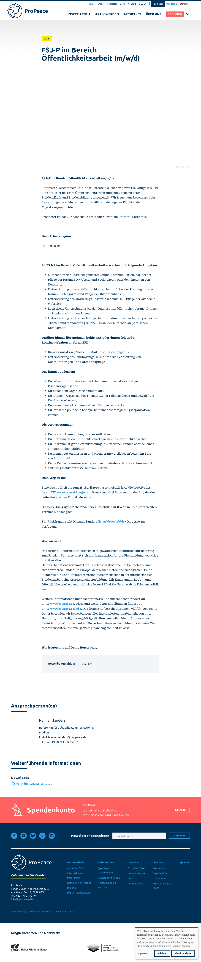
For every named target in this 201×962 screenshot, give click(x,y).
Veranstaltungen (137, 873)
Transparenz (159, 878)
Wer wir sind (159, 868)
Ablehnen (162, 953)
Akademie (171, 4)
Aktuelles (132, 14)
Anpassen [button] (142, 953)
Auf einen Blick (75, 868)
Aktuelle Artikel (136, 868)
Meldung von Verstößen (39, 911)
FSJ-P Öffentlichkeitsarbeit (34, 784)
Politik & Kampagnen (79, 892)
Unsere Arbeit (78, 14)
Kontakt (132, 4)
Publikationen (135, 883)
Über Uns (153, 14)
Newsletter (111, 4)
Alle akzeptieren (182, 953)
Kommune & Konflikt (79, 882)
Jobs (122, 4)
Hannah (52, 720)
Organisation (159, 873)
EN (145, 4)
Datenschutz (17, 911)
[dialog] (166, 943)
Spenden (175, 14)
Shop (100, 4)
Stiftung (184, 4)
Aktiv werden (107, 14)
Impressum (60, 911)
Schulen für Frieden (109, 877)
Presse (91, 4)
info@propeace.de (22, 899)
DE (140, 4)
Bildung (71, 887)
